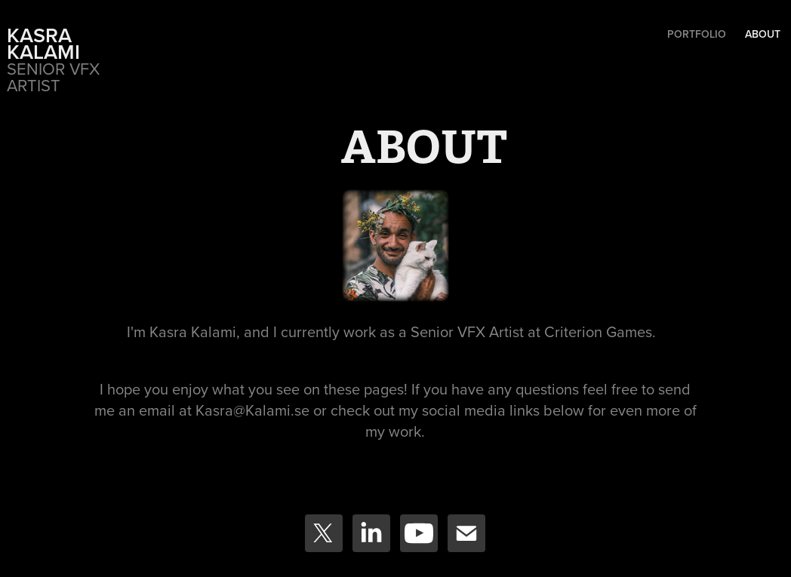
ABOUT (762, 33)
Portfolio (696, 33)
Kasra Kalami (43, 43)
